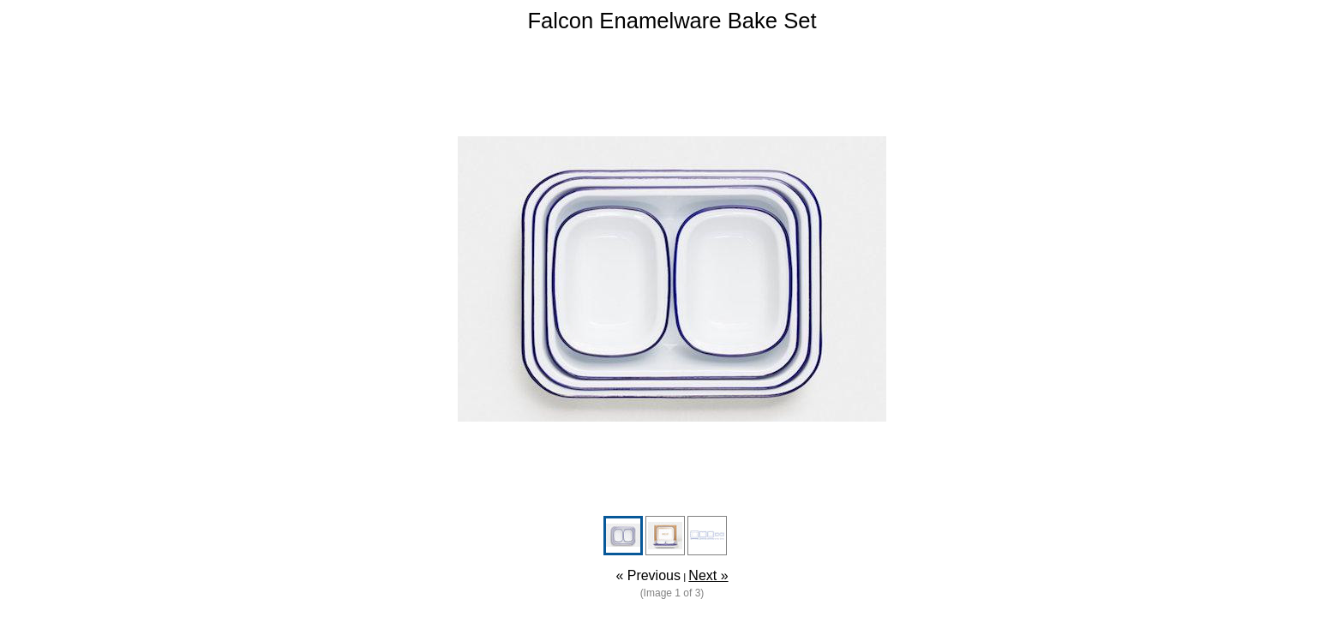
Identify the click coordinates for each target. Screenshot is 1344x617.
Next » (708, 575)
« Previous (648, 575)
